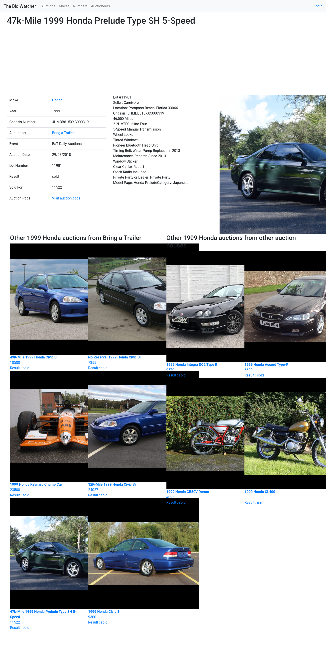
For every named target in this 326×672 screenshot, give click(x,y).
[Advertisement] (163, 61)
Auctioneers (100, 6)
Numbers (80, 6)
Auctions (48, 6)
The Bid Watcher (20, 6)
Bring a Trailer (63, 133)
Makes (64, 6)
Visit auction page (66, 198)
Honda (57, 100)
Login (318, 6)
